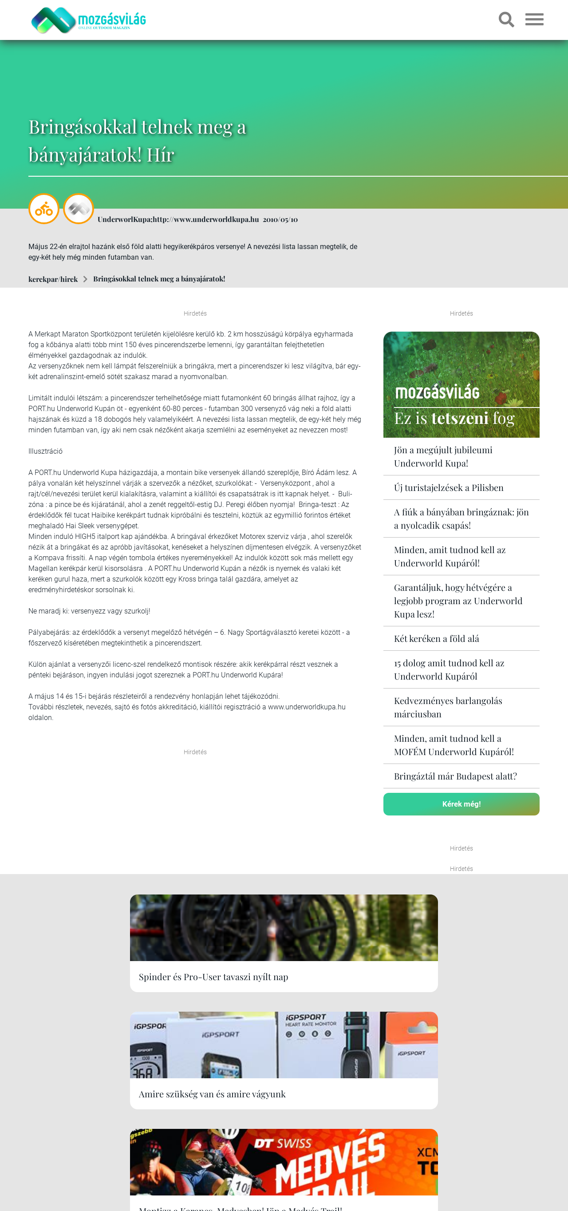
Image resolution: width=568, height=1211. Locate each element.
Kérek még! (461, 803)
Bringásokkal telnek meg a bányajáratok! (159, 278)
